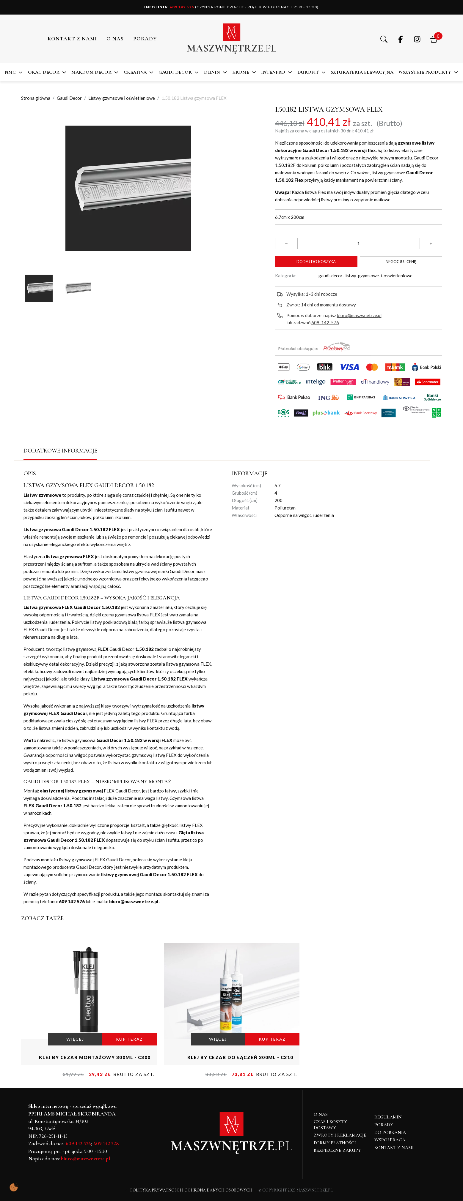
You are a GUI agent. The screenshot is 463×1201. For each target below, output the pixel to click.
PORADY (145, 38)
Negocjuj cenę (401, 261)
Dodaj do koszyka (316, 261)
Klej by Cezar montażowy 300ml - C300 (95, 1057)
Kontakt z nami (72, 38)
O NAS (115, 38)
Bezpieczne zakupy (337, 1150)
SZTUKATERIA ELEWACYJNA (362, 72)
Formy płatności (335, 1143)
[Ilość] (358, 243)
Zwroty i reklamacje (340, 1135)
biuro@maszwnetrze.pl (359, 315)
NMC (10, 72)
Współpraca (389, 1140)
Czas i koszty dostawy (330, 1124)
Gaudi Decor (175, 72)
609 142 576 (169, 7)
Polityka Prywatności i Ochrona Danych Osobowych (191, 1190)
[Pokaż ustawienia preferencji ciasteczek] (14, 1187)
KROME (240, 72)
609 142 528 (106, 1143)
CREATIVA (135, 72)
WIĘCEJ (75, 1039)
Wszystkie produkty (424, 72)
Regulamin (388, 1117)
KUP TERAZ (129, 1039)
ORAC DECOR (43, 72)
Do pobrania (390, 1132)
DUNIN (212, 72)
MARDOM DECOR (91, 72)
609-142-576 (325, 322)
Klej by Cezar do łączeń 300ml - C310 (240, 1057)
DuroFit (308, 72)
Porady (383, 1125)
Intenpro (273, 72)
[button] (384, 39)
